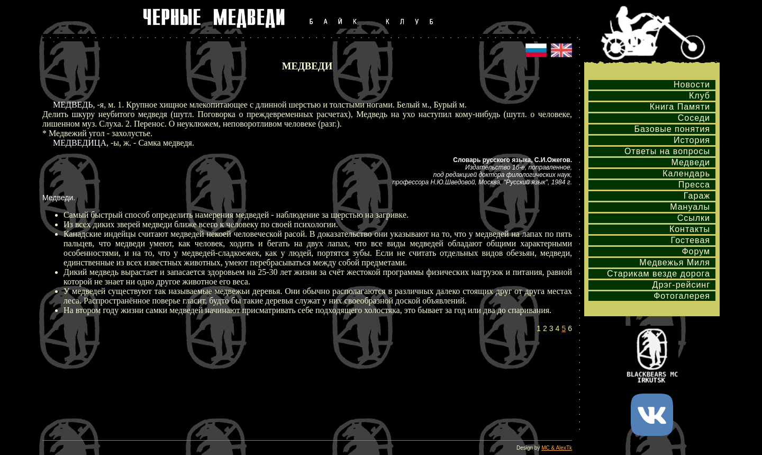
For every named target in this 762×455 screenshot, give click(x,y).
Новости (692, 84)
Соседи (694, 117)
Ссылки (693, 217)
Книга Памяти (680, 106)
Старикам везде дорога (658, 273)
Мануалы (690, 206)
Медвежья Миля (674, 262)
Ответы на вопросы (667, 151)
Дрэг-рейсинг (681, 284)
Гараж (697, 195)
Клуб (699, 95)
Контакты (689, 229)
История (692, 140)
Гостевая (690, 240)
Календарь (686, 173)
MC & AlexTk (556, 448)
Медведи (690, 162)
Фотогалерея (682, 295)
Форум (696, 251)
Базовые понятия (672, 128)
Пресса (694, 184)
